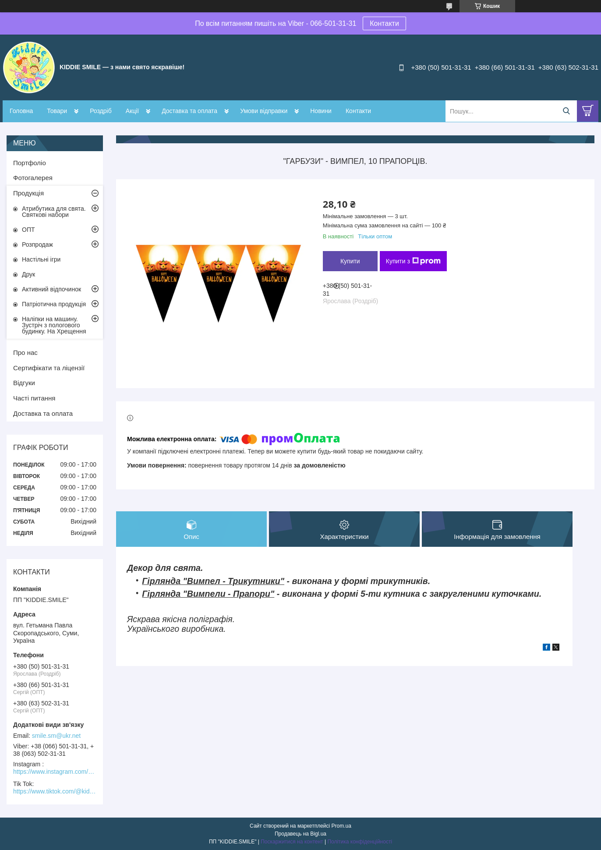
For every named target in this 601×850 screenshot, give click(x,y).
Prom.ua (341, 826)
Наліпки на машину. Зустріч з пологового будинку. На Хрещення (54, 325)
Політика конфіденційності (359, 842)
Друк (28, 274)
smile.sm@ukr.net (56, 735)
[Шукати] (566, 111)
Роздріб (101, 110)
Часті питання (34, 398)
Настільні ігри (41, 259)
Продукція (28, 193)
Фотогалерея (33, 177)
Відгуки (24, 382)
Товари (57, 110)
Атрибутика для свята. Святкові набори (54, 211)
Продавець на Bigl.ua (300, 834)
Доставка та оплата (189, 110)
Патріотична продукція (54, 304)
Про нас (25, 352)
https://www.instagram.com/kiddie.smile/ (54, 771)
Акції (132, 110)
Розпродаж (37, 244)
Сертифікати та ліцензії (49, 368)
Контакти (384, 23)
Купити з (413, 261)
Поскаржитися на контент (292, 842)
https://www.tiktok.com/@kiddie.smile (54, 791)
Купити (350, 261)
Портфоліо (29, 162)
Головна (21, 110)
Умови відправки (263, 110)
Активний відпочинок (51, 289)
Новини (321, 110)
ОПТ (28, 229)
